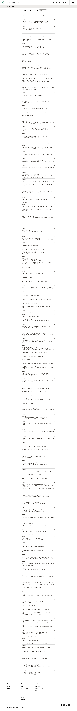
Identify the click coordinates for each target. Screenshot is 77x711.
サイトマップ (38, 704)
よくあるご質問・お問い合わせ (12, 704)
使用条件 (20, 704)
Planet (36, 690)
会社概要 (8, 688)
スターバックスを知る (24, 688)
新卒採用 (22, 695)
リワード (18, 2)
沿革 (8, 690)
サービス (13, 2)
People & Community (39, 688)
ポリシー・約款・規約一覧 (29, 704)
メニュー (8, 2)
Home (7, 6)
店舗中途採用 (23, 699)
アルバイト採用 (23, 693)
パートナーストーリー (24, 691)
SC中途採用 (23, 697)
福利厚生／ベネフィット (24, 690)
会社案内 (8, 686)
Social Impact (37, 686)
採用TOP (22, 686)
